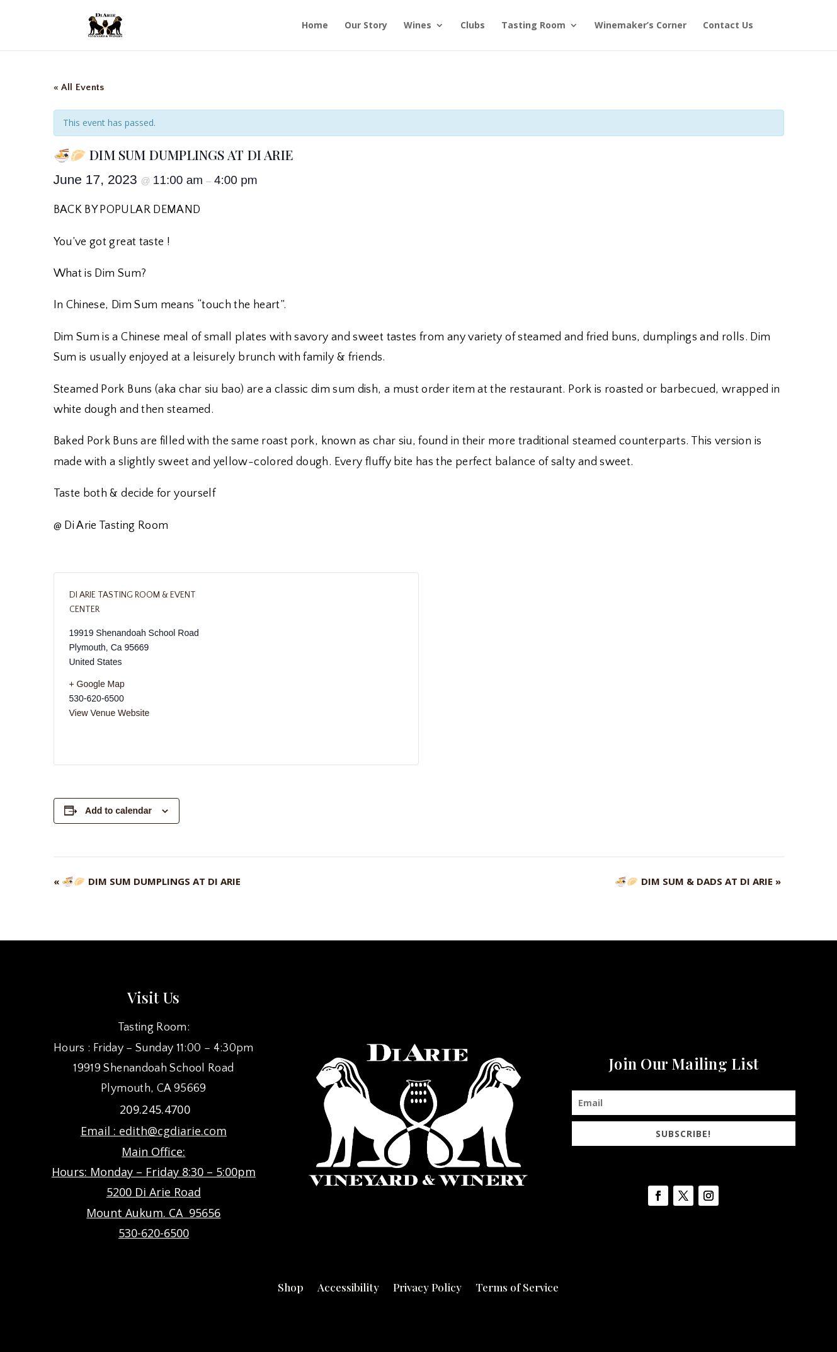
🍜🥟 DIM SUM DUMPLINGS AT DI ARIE (147, 881)
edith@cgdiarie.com (173, 1130)
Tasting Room (533, 26)
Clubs (472, 26)
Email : (100, 1130)
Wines (417, 26)
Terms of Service (517, 1285)
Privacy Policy (427, 1285)
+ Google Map (97, 684)
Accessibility (348, 1285)
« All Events (79, 87)
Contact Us (728, 26)
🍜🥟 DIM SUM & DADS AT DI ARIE (698, 881)
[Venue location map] (319, 668)
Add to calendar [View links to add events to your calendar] (118, 811)
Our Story (365, 26)
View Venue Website (109, 713)
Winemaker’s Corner (640, 26)
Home (315, 26)
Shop (291, 1285)
